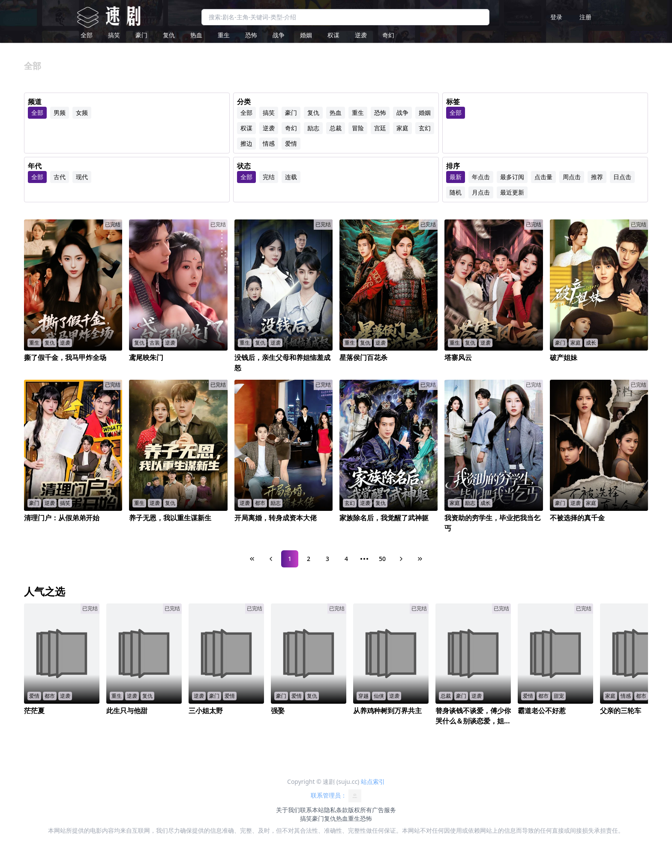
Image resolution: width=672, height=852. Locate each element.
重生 (224, 35)
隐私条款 (336, 810)
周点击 (572, 177)
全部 (87, 35)
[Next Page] (401, 558)
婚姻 (306, 35)
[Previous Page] (270, 558)
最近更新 (512, 192)
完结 (269, 177)
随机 (456, 192)
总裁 (336, 128)
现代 (82, 177)
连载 (291, 177)
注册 (585, 17)
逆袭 (361, 35)
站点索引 (373, 781)
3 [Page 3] (327, 559)
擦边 (246, 143)
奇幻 (388, 35)
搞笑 (114, 35)
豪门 (141, 35)
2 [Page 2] (308, 559)
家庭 (402, 128)
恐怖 (251, 35)
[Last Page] (420, 558)
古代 (60, 177)
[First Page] (252, 558)
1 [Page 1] (289, 559)
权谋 (333, 35)
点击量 (543, 177)
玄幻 (425, 128)
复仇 (169, 35)
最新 (456, 177)
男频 (60, 112)
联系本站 (312, 810)
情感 (269, 143)
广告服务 (384, 810)
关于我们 (288, 810)
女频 (82, 112)
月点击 (481, 192)
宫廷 (380, 128)
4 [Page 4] (346, 559)
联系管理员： (336, 795)
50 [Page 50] (382, 559)
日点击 (622, 177)
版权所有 (360, 810)
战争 (279, 35)
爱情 (291, 143)
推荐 (597, 177)
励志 (313, 128)
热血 (196, 35)
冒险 (358, 128)
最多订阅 (512, 177)
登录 (556, 17)
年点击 (481, 177)
